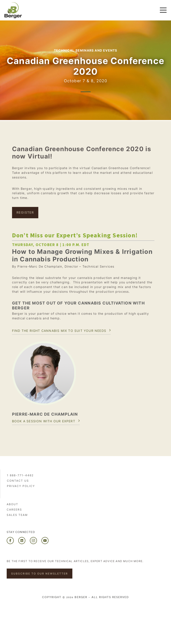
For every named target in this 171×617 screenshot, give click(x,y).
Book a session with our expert (43, 421)
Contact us (18, 480)
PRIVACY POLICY (21, 486)
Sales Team (17, 515)
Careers (14, 509)
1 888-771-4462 (20, 475)
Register (25, 212)
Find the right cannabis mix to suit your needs (59, 331)
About (12, 504)
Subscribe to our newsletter (39, 573)
